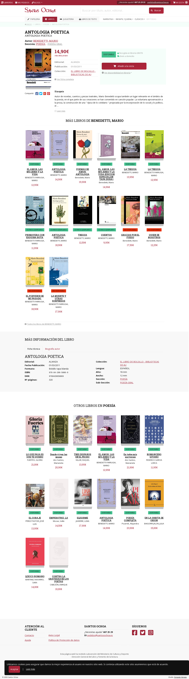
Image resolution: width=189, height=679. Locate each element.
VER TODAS (151, 19)
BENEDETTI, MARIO (45, 41)
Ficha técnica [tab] (33, 348)
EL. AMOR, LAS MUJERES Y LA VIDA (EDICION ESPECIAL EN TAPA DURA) (106, 174)
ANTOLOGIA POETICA (58, 170)
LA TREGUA (130, 169)
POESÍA (40, 44)
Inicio (28, 24)
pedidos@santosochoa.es (158, 2)
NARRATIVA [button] (108, 19)
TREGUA (82, 234)
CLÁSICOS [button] (139, 19)
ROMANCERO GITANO (154, 455)
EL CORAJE (35, 517)
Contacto (29, 635)
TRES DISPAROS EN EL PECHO (82, 455)
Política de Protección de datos (64, 640)
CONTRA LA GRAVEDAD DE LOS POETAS (58, 579)
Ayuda (28, 640)
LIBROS (49, 19)
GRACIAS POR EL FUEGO (130, 236)
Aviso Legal (54, 635)
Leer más (30, 669)
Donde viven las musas (58, 455)
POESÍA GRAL (55, 44)
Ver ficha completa (64, 79)
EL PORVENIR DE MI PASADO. (35, 297)
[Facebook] (134, 633)
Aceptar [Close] (14, 669)
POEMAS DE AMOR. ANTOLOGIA (82, 172)
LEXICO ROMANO (34, 576)
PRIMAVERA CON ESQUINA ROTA (34, 236)
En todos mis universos (130, 455)
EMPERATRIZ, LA (58, 517)
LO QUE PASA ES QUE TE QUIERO (35, 455)
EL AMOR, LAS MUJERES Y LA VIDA (35, 172)
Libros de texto (88, 19)
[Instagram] (150, 633)
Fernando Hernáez (180, 677)
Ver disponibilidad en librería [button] (116, 72)
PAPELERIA (33, 19)
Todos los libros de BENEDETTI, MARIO (43, 324)
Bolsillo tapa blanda (58, 368)
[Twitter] (142, 633)
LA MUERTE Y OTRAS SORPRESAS (58, 298)
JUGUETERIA (67, 19)
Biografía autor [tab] (52, 348)
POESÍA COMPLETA (130, 519)
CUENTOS (106, 234)
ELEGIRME (82, 517)
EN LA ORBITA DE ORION (154, 519)
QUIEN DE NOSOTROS (154, 236)
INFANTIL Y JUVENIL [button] (124, 19)
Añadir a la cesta (124, 66)
